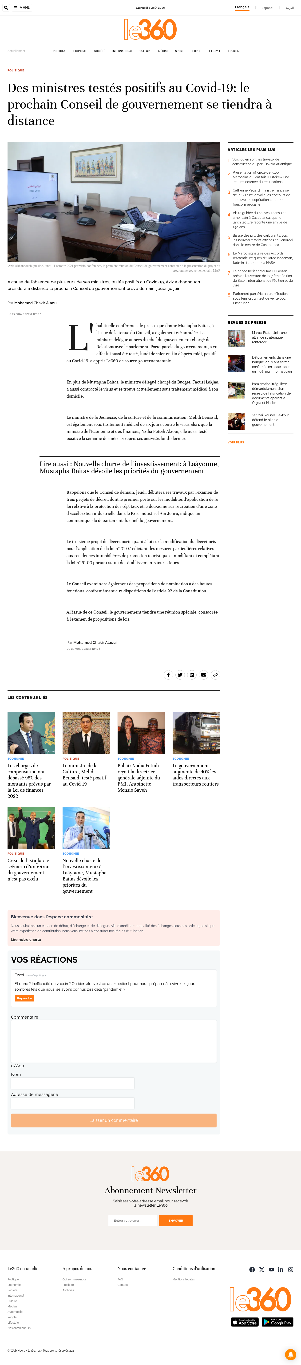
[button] (290, 1354)
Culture (145, 51)
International (122, 51)
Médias (163, 51)
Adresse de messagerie (34, 1094)
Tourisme (234, 51)
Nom (16, 1074)
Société (99, 51)
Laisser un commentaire (114, 1120)
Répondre (24, 998)
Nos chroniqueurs (19, 1328)
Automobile (15, 1312)
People (196, 51)
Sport (179, 51)
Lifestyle (214, 51)
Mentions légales (184, 1279)
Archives (68, 1290)
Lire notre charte (26, 939)
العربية (289, 8)
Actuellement (16, 51)
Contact (123, 1285)
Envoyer (176, 1220)
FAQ (120, 1279)
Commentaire (24, 1017)
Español (267, 8)
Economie (80, 51)
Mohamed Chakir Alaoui (36, 303)
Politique (59, 51)
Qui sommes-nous (75, 1279)
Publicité (68, 1285)
